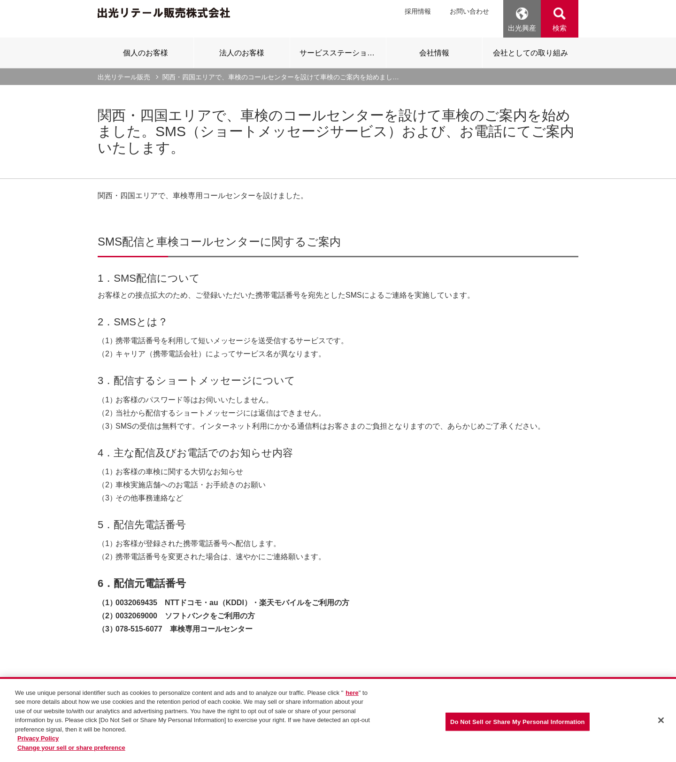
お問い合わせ (469, 11)
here (352, 702)
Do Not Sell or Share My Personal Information (517, 731)
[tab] (145, 53)
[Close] (661, 729)
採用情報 (418, 11)
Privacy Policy (38, 748)
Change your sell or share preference (71, 757)
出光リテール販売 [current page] (124, 77)
